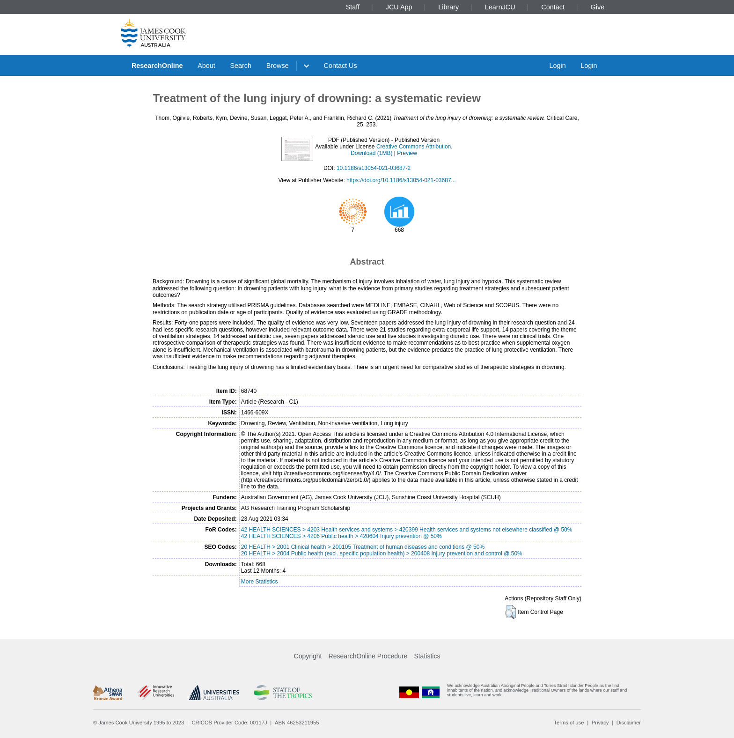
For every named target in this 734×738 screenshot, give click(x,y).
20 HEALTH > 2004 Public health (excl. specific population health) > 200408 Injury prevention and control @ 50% (381, 553)
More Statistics (259, 581)
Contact (553, 7)
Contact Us (340, 65)
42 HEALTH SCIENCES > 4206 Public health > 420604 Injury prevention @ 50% (341, 536)
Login (557, 65)
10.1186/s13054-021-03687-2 (374, 168)
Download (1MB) (371, 153)
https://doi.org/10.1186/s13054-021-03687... (401, 180)
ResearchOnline (157, 65)
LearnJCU (500, 7)
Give (598, 7)
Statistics (427, 656)
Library (448, 7)
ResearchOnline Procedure (368, 656)
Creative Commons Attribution (413, 146)
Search (240, 65)
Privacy (600, 722)
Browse (277, 65)
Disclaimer (629, 722)
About (206, 65)
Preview (407, 153)
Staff (353, 7)
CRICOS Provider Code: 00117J (229, 722)
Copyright (308, 656)
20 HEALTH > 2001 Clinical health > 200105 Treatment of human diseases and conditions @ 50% (362, 547)
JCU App (399, 7)
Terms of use (569, 722)
